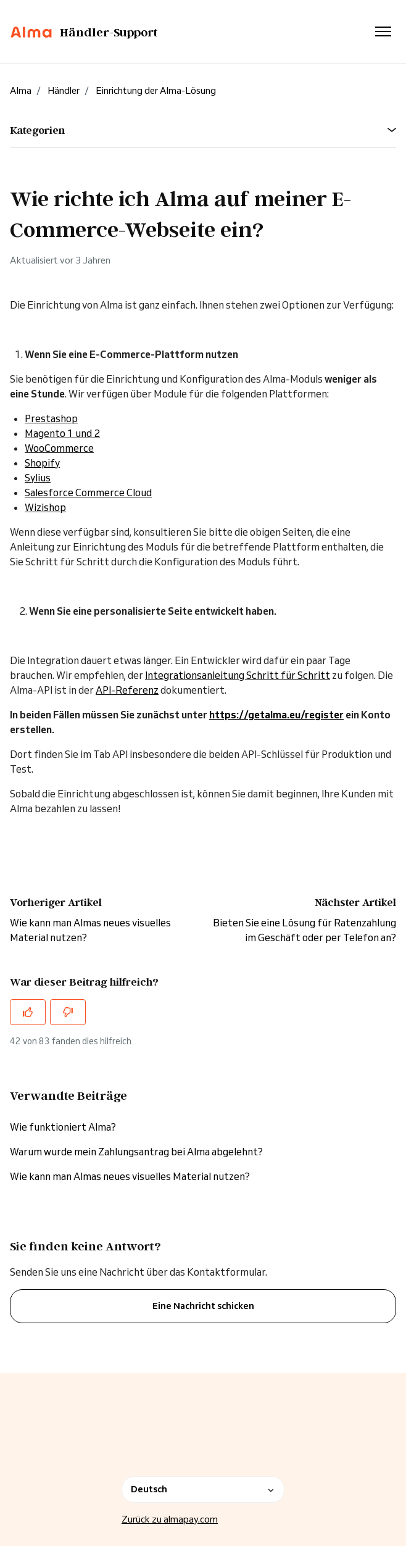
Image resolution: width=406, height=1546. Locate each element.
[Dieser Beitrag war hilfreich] (28, 1012)
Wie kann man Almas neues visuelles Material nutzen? (130, 1176)
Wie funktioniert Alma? (63, 1127)
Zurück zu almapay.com (170, 1519)
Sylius (38, 478)
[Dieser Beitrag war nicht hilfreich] (68, 1012)
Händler (64, 90)
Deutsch (203, 1489)
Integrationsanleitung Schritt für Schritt (237, 675)
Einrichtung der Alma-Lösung (156, 90)
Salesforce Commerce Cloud (88, 492)
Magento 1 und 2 (62, 433)
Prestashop (51, 418)
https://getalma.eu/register (276, 715)
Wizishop (45, 507)
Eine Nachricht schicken (203, 1305)
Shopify (42, 463)
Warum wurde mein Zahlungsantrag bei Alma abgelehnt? (136, 1151)
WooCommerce (59, 448)
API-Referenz (127, 690)
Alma (20, 90)
